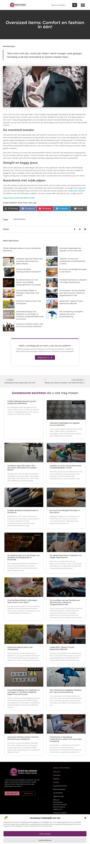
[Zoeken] (74, 5)
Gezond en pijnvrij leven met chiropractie (20, 648)
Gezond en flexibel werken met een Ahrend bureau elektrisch (23, 738)
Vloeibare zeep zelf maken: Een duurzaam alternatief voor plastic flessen (29, 261)
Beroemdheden (59, 789)
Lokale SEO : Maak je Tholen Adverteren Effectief (62, 648)
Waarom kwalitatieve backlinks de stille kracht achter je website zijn (60, 804)
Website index (58, 796)
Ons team (57, 775)
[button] (85, 818)
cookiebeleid (33, 826)
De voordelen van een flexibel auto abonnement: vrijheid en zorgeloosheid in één (72, 292)
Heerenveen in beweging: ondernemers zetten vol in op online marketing (66, 739)
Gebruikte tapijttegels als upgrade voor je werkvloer (65, 424)
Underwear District (76, 191)
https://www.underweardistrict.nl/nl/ (19, 198)
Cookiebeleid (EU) (60, 786)
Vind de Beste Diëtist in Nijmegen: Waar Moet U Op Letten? (27, 292)
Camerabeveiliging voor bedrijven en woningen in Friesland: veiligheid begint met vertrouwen (23, 692)
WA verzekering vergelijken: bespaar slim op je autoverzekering (71, 314)
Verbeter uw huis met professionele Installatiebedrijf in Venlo (72, 261)
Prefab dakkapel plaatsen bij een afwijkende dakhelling (21, 402)
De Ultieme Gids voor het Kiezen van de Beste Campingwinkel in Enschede (28, 282)
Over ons (56, 772)
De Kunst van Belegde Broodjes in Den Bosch (65, 511)
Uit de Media (58, 793)
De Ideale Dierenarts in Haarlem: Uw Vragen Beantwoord (66, 556)
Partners (56, 779)
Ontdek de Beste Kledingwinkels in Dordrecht (22, 511)
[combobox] (61, 5)
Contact (56, 782)
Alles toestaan (45, 834)
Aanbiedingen (9, 46)
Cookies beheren (45, 840)
